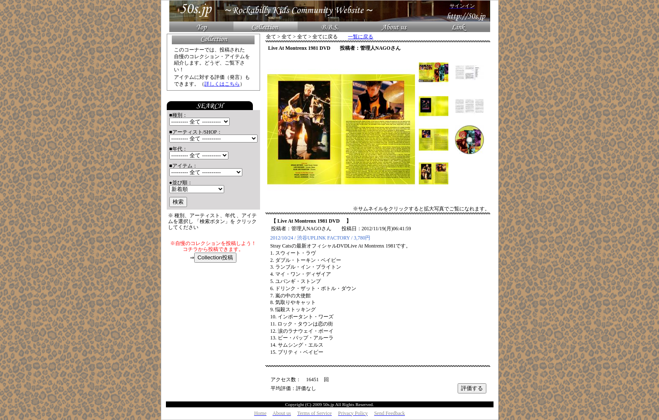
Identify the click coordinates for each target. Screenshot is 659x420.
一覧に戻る (360, 37)
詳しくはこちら (222, 84)
